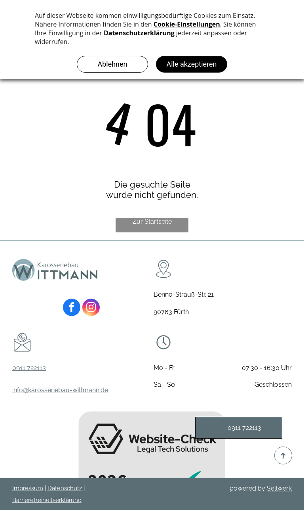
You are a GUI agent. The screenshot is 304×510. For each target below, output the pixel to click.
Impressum (27, 488)
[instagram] (91, 308)
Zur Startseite (152, 221)
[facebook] (71, 308)
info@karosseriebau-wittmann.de (60, 390)
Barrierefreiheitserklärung (47, 500)
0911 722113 (29, 368)
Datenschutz (65, 488)
